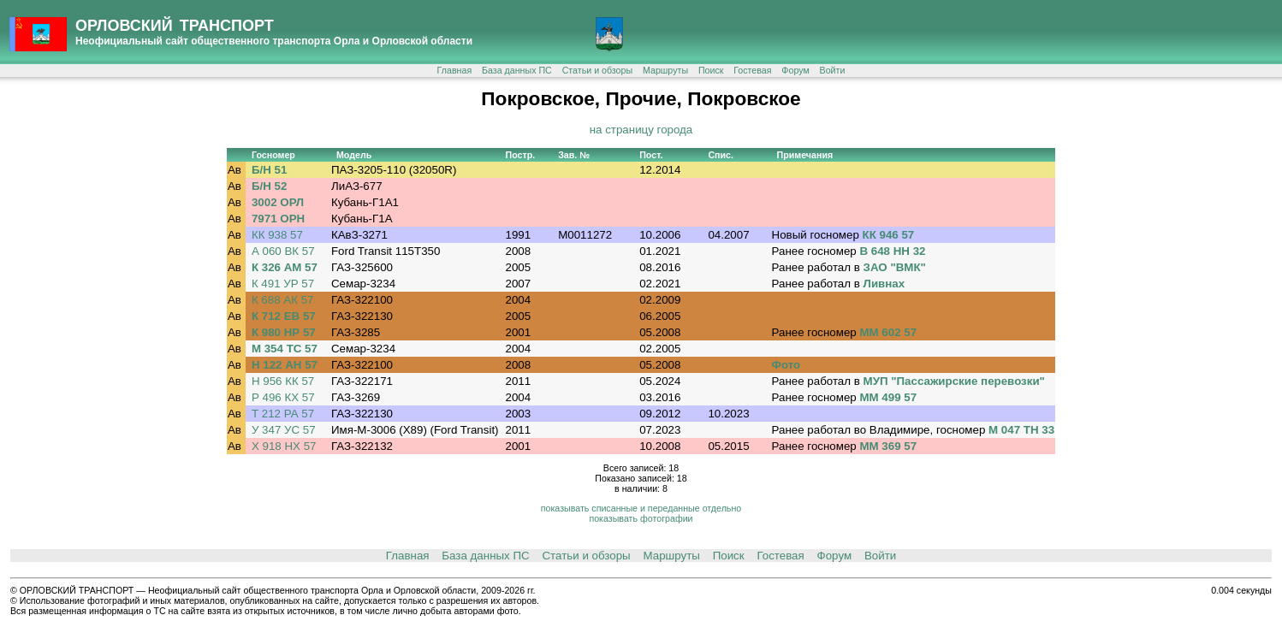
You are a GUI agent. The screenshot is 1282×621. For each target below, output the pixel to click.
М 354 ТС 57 (285, 348)
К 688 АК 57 (283, 299)
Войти (833, 70)
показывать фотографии (640, 518)
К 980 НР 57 (284, 332)
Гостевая (752, 70)
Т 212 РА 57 (283, 413)
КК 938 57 (277, 234)
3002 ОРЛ (278, 202)
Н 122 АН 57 (285, 364)
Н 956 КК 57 (283, 381)
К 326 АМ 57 (285, 267)
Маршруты (665, 70)
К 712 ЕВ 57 (284, 316)
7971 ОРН (278, 218)
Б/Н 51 (269, 169)
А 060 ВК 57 (283, 251)
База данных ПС (517, 70)
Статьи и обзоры (597, 70)
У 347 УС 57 (284, 429)
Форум (795, 70)
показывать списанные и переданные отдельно (641, 508)
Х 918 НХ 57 (284, 446)
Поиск (711, 70)
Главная (454, 70)
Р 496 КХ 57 (283, 397)
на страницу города (641, 129)
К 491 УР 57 (283, 283)
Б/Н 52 (269, 186)
